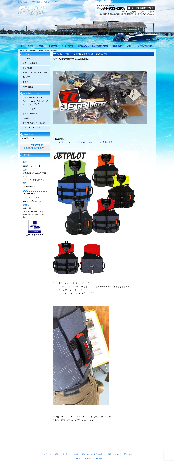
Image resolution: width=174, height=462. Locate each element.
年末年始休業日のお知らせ (34, 123)
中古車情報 (68, 46)
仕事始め (26, 118)
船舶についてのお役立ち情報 (93, 46)
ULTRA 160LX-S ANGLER (33, 128)
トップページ (27, 46)
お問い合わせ (145, 46)
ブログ (130, 46)
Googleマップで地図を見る (34, 180)
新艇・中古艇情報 (48, 46)
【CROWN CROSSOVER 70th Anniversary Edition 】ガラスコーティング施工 (36, 101)
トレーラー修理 (29, 109)
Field (88, 458)
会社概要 (117, 46)
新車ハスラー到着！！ (32, 114)
